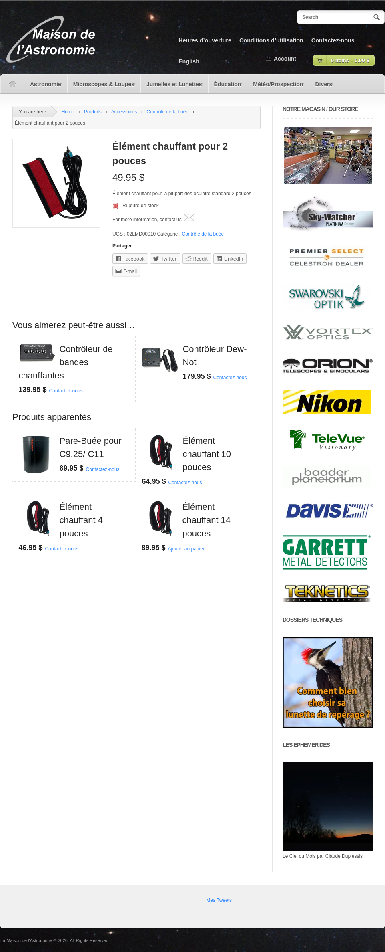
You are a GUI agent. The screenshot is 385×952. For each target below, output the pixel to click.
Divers (321, 87)
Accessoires (124, 112)
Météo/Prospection (276, 87)
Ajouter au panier (186, 549)
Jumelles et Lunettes (172, 87)
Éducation (225, 87)
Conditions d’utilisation (271, 40)
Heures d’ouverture (204, 40)
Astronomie (43, 87)
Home (68, 112)
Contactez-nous (333, 40)
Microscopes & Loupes (102, 87)
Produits (93, 112)
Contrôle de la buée (167, 112)
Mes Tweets (219, 900)
